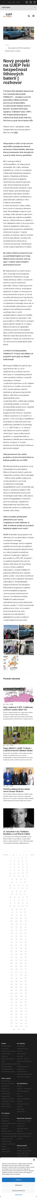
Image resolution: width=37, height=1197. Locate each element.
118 (21, 930)
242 (21, 1023)
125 (16, 936)
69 (14, 897)
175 (26, 972)
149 (16, 954)
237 (16, 1020)
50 (10, 885)
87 (27, 906)
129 (16, 939)
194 (21, 987)
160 (12, 963)
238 (21, 1020)
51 (14, 885)
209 (16, 999)
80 (19, 903)
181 (16, 978)
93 (16, 912)
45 (25, 879)
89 (16, 909)
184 (12, 981)
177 (16, 975)
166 (21, 966)
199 (26, 990)
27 (10, 870)
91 (25, 909)
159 (26, 960)
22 (10, 867)
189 (16, 984)
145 (16, 951)
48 (21, 882)
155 (26, 957)
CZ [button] (4, 2)
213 (16, 1002)
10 (22, 858)
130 (21, 939)
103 (26, 918)
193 (16, 987)
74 (14, 900)
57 (18, 888)
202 (21, 993)
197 (16, 990)
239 (26, 1020)
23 (14, 867)
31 (27, 870)
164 (11, 966)
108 (12, 924)
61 (16, 891)
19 (18, 864)
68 (10, 897)
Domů (7, 45)
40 (23, 876)
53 (22, 885)
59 (27, 888)
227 (26, 1011)
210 (21, 999)
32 (10, 873)
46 (12, 882)
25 (22, 867)
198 (21, 990)
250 (24, 1029)
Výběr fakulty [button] (18, 7)
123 (26, 933)
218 (21, 1005)
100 (12, 918)
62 (21, 891)
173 (16, 972)
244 (11, 1026)
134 (21, 942)
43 (16, 879)
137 (16, 945)
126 (21, 936)
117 (16, 930)
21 (26, 864)
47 (16, 882)
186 (21, 981)
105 (16, 921)
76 (23, 900)
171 (26, 969)
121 (16, 933)
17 (10, 864)
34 (18, 873)
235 (26, 1017)
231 (26, 1014)
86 (23, 906)
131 (26, 939)
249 (19, 1029)
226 (21, 1011)
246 (21, 1026)
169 (16, 969)
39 (18, 876)
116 (12, 930)
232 (11, 1017)
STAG (18, 2)
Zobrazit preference (18, 1190)
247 (26, 1026)
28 (14, 870)
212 (12, 1002)
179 (26, 975)
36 (27, 873)
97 (16, 915)
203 (26, 993)
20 (22, 864)
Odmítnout (18, 1185)
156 (12, 960)
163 (26, 963)
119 (25, 930)
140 (12, 948)
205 (16, 996)
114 (21, 927)
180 (12, 978)
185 (16, 981)
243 (26, 1023)
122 (21, 933)
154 (21, 957)
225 (16, 1011)
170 (21, 969)
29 (18, 870)
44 (21, 879)
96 (12, 915)
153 (16, 957)
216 (12, 1005)
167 (26, 966)
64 (12, 894)
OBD (9, 2)
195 (26, 987)
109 (17, 924)
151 (26, 954)
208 (11, 999)
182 (21, 978)
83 (10, 906)
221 (16, 1008)
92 (12, 912)
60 (12, 891)
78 (10, 903)
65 (16, 894)
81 (22, 903)
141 (16, 948)
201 (16, 993)
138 (21, 945)
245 (16, 1026)
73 (10, 900)
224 (11, 1011)
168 (12, 969)
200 (11, 993)
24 (18, 867)
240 (11, 1023)
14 (18, 861)
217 (16, 1005)
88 (12, 909)
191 (26, 984)
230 (21, 1014)
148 (12, 954)
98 (21, 915)
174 (21, 972)
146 (21, 951)
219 (26, 1005)
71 (23, 897)
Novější (5, 855)
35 (22, 873)
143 (26, 948)
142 (21, 948)
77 (27, 900)
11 (25, 858)
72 (27, 897)
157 (16, 960)
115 (25, 927)
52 (18, 885)
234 (21, 1017)
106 (21, 921)
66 (21, 894)
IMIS (13, 2)
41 (27, 876)
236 (11, 1020)
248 (14, 1029)
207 (26, 996)
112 (12, 927)
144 (11, 951)
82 (27, 903)
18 (14, 864)
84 (14, 906)
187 (26, 981)
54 (27, 885)
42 (12, 879)
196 (11, 990)
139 (26, 945)
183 (26, 978)
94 (21, 912)
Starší (32, 855)
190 (21, 984)
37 (10, 876)
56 (14, 888)
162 (21, 963)
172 (12, 972)
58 (22, 888)
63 (25, 891)
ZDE (16, 132)
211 (26, 999)
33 (14, 873)
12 (10, 861)
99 (25, 915)
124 (12, 936)
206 (21, 996)
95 (25, 912)
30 (23, 870)
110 (21, 924)
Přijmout (18, 1180)
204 (11, 996)
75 (18, 900)
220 (11, 1008)
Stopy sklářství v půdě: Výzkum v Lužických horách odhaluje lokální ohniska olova (18, 750)
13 (14, 861)
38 (14, 876)
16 (26, 861)
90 (21, 909)
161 (16, 963)
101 (16, 918)
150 (21, 954)
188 (12, 984)
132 (12, 942)
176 (12, 975)
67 (25, 894)
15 (22, 861)
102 (21, 918)
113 (16, 927)
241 (16, 1023)
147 (26, 951)
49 (25, 882)
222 (21, 1008)
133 (16, 942)
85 (18, 906)
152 (12, 957)
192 (12, 987)
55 (10, 888)
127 (26, 936)
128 (12, 939)
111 (25, 924)
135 (26, 942)
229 (16, 1014)
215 (26, 1002)
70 (19, 897)
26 (27, 867)
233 (16, 1017)
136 (12, 945)
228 (11, 1014)
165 (16, 966)
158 (21, 960)
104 (11, 921)
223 (26, 1008)
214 (21, 1002)
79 (14, 903)
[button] (34, 1160)
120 (12, 933)
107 (26, 921)
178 (21, 975)
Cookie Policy (18, 1194)
